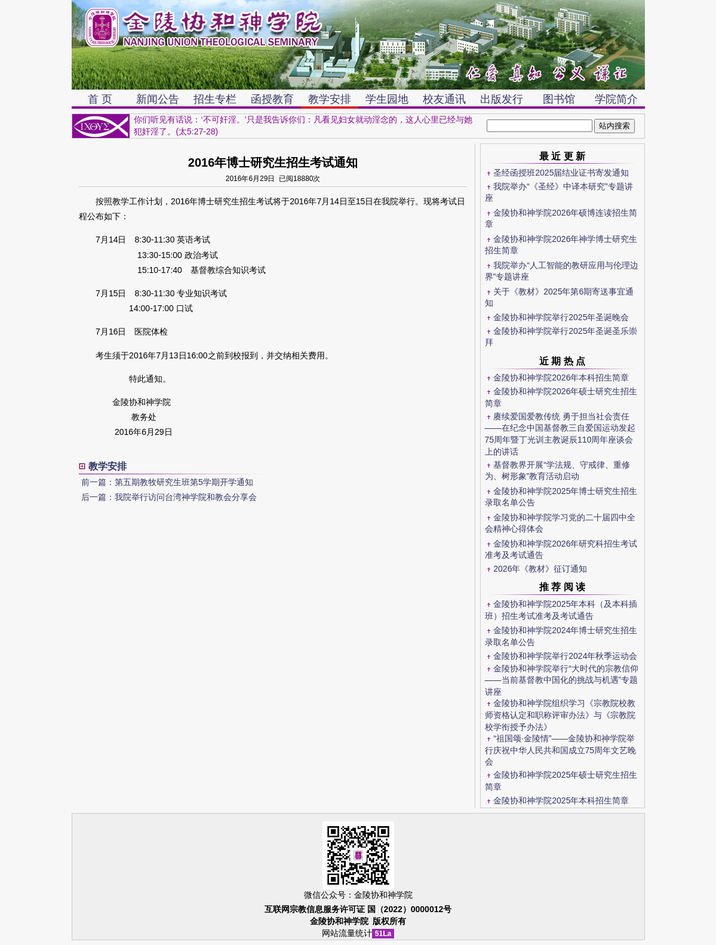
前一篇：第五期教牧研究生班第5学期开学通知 (167, 482)
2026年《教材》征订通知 (540, 568)
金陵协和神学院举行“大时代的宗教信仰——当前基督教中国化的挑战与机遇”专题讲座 (561, 680)
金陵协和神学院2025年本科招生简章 (561, 800)
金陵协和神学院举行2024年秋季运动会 (565, 656)
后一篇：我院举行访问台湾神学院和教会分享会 (169, 497)
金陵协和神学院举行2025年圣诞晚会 (561, 317)
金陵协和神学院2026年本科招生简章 (561, 377)
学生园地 (386, 99)
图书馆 (559, 99)
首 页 (100, 99)
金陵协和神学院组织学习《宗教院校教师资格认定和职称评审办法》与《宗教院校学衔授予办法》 (560, 714)
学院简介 (616, 99)
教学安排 (329, 99)
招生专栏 (214, 99)
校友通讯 (444, 99)
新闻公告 (157, 99)
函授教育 (272, 99)
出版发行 (501, 99)
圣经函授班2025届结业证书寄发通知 (561, 172)
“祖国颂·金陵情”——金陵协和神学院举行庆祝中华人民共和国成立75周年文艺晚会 (561, 750)
